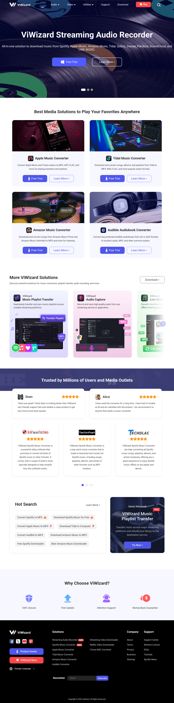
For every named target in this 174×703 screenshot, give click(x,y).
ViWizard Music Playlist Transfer (138, 516)
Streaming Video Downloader (104, 640)
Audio (55, 4)
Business (131, 654)
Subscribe (102, 678)
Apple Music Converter (63, 649)
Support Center (151, 640)
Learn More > (93, 505)
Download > (152, 279)
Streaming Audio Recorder (68, 640)
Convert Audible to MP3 (30, 535)
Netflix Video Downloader (102, 644)
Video (71, 4)
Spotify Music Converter (67, 644)
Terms (130, 644)
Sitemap (131, 659)
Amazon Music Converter (64, 659)
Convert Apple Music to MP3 (34, 526)
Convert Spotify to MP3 (31, 517)
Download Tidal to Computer (77, 526)
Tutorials (148, 654)
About (130, 640)
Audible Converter (60, 664)
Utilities (88, 4)
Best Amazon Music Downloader (69, 543)
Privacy (130, 649)
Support (105, 4)
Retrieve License (152, 644)
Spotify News (150, 659)
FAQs (146, 649)
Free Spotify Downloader (30, 543)
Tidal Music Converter (62, 654)
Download (122, 4)
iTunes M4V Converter (100, 649)
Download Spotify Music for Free (73, 517)
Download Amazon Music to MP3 (69, 535)
